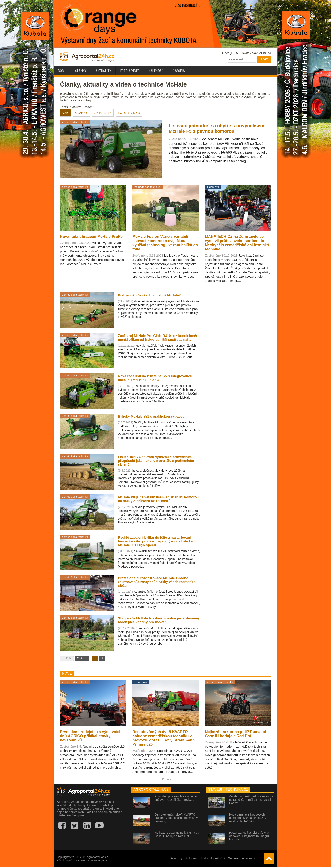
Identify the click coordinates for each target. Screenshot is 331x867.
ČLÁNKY (81, 112)
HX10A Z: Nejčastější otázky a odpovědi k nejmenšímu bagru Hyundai (249, 836)
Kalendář (156, 71)
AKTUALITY (102, 112)
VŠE (65, 112)
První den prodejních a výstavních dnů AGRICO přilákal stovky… (177, 798)
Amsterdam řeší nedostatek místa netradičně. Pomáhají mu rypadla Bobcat (251, 800)
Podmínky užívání (213, 858)
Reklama (191, 858)
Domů (62, 71)
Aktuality (103, 71)
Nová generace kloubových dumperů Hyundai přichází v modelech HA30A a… (247, 818)
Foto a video (130, 71)
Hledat (264, 59)
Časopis (178, 71)
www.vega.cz (99, 860)
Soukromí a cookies (241, 858)
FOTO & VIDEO (129, 112)
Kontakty (176, 858)
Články (81, 71)
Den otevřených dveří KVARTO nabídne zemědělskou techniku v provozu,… (176, 818)
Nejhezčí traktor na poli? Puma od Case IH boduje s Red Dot (177, 834)
